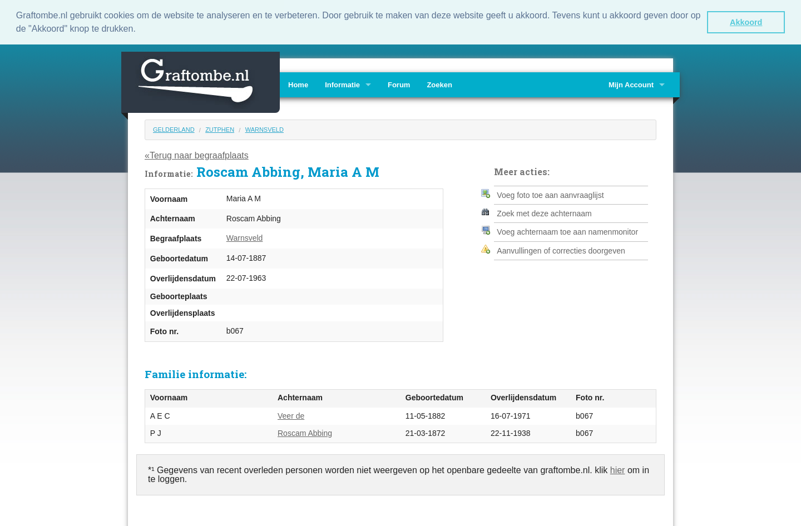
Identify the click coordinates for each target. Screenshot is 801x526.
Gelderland (174, 129)
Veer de (291, 414)
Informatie (342, 84)
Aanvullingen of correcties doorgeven (561, 250)
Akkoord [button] (746, 22)
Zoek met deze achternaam (544, 213)
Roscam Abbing (305, 432)
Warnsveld (264, 129)
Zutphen (219, 129)
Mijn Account (631, 84)
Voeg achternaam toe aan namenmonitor (567, 231)
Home (298, 84)
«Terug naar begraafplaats (197, 155)
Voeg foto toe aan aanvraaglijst (550, 194)
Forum (399, 84)
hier (617, 469)
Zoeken (439, 84)
